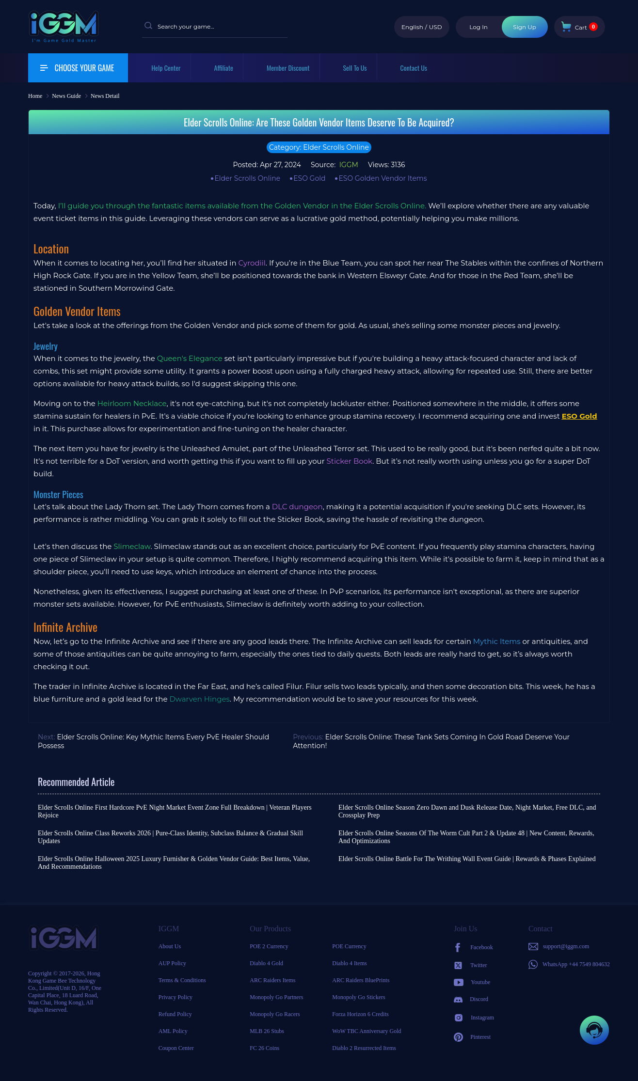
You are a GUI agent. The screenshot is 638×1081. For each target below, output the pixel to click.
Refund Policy (175, 1014)
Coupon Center (176, 1048)
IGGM (347, 164)
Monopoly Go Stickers (358, 997)
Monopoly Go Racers (275, 1014)
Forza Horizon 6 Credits (360, 1014)
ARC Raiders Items (272, 980)
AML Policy (173, 1031)
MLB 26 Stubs (267, 1031)
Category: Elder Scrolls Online (319, 147)
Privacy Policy (175, 997)
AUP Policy (172, 963)
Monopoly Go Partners (276, 997)
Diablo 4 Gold (266, 963)
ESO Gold (309, 178)
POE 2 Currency (269, 946)
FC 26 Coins (264, 1048)
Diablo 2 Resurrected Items (364, 1048)
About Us (170, 946)
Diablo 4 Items (349, 963)
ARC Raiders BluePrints (360, 980)
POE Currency (349, 946)
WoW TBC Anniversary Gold (366, 1031)
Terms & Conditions (182, 980)
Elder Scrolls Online (247, 178)
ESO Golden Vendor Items (382, 178)
